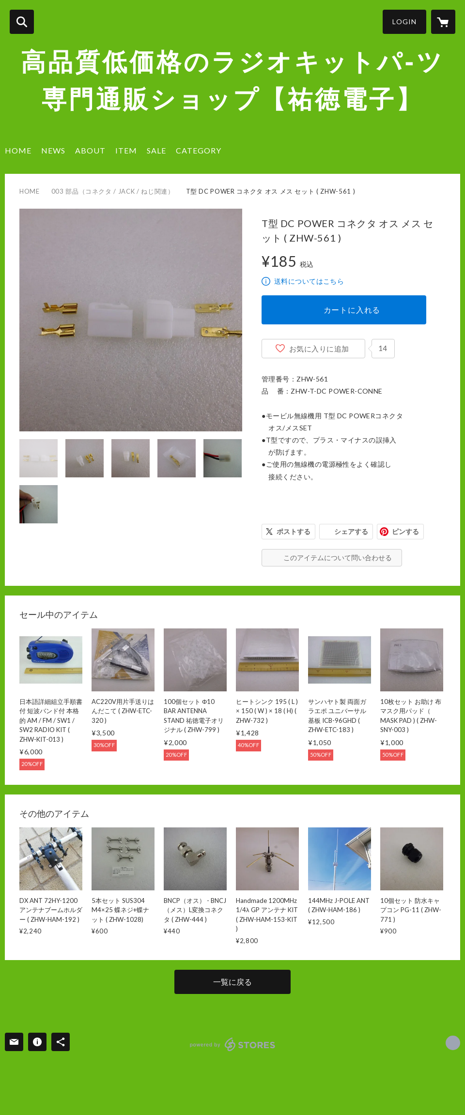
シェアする (351, 531)
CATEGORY (198, 150)
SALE (156, 150)
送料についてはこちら (309, 281)
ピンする (405, 531)
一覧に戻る (232, 981)
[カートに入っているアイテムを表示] (443, 22)
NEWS (53, 150)
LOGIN (404, 21)
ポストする (293, 531)
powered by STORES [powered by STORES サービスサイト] (233, 1044)
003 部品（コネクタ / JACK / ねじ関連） (112, 191)
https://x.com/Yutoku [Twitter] (453, 1043)
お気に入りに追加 (319, 348)
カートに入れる (352, 309)
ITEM (126, 150)
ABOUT (90, 150)
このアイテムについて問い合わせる (337, 557)
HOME (18, 150)
